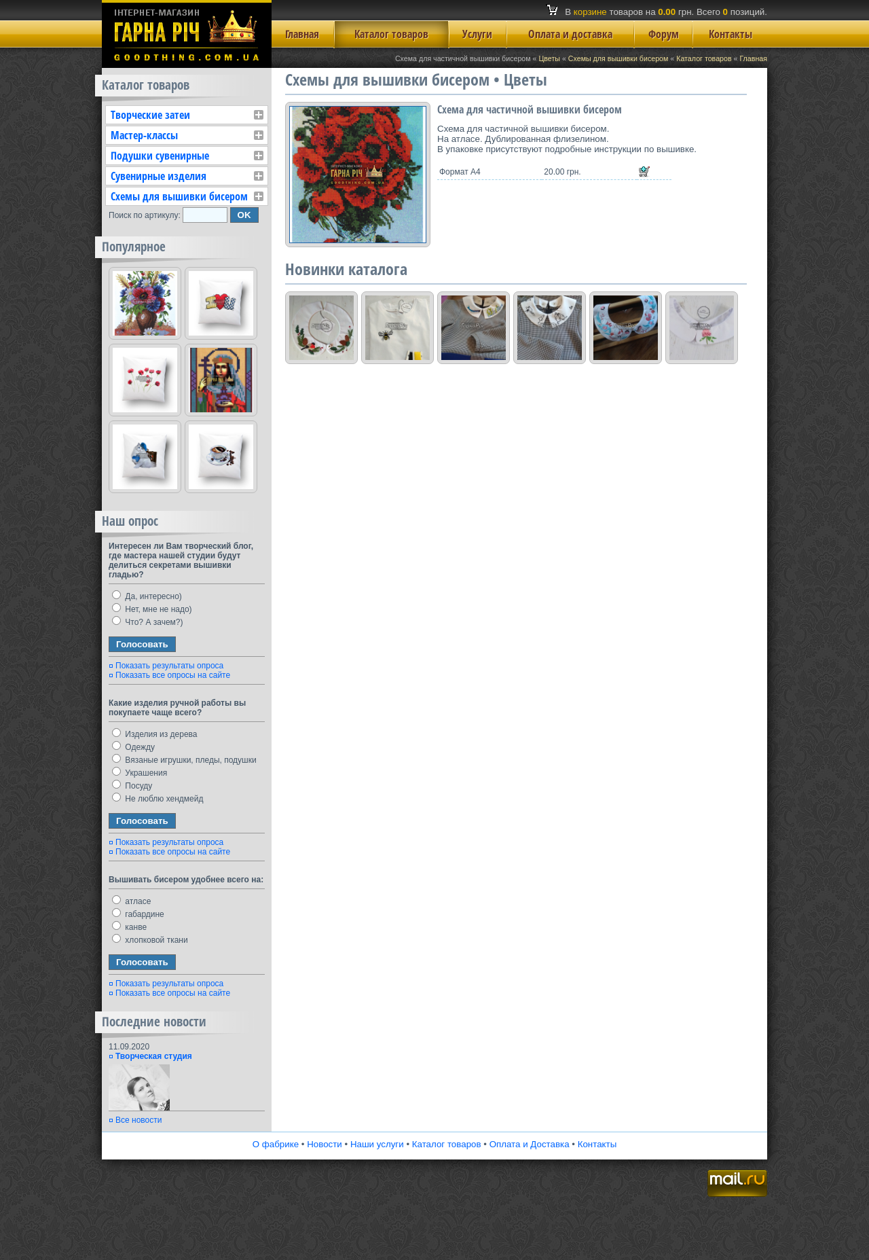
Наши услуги (377, 1144)
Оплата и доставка (570, 33)
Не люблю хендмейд (157, 799)
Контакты (730, 33)
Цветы (549, 58)
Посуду (132, 786)
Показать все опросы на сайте (172, 675)
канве (129, 927)
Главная (302, 33)
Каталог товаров (391, 33)
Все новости (138, 1120)
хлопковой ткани (150, 940)
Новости (324, 1144)
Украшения (139, 773)
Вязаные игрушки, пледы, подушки (184, 760)
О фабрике (276, 1144)
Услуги (477, 33)
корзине (590, 12)
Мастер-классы (144, 135)
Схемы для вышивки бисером (618, 58)
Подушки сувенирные (160, 155)
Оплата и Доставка (529, 1144)
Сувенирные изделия (158, 175)
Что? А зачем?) (147, 622)
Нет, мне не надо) (152, 609)
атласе (131, 901)
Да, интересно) (147, 596)
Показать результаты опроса (169, 665)
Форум (663, 33)
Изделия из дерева (155, 734)
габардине (138, 914)
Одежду (133, 747)
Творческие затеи (150, 114)
